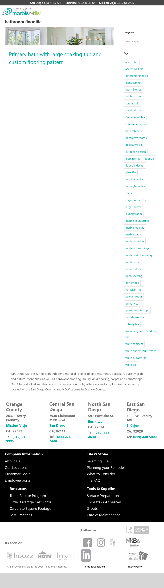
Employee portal (18, 480)
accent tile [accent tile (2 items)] (131, 62)
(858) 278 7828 (60, 438)
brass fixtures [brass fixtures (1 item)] (133, 89)
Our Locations (16, 467)
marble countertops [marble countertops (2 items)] (137, 220)
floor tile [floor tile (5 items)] (149, 158)
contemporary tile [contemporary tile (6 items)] (136, 124)
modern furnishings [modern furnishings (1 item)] (137, 248)
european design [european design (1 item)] (135, 152)
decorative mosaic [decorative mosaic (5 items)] (136, 138)
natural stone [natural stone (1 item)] (133, 269)
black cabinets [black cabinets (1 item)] (134, 82)
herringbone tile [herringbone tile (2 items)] (135, 186)
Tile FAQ (93, 480)
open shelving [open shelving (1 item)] (133, 276)
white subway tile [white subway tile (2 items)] (135, 358)
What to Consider (101, 473)
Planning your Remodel (106, 467)
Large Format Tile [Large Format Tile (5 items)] (136, 200)
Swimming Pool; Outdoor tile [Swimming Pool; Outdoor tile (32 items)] (140, 334)
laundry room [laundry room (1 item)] (133, 214)
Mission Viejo (16, 425)
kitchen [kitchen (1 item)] (129, 193)
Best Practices (21, 514)
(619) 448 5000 (145, 436)
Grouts (92, 508)
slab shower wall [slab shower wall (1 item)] (135, 317)
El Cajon (133, 425)
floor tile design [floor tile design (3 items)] (134, 165)
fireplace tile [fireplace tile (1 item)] (132, 158)
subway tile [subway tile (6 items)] (132, 324)
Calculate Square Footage (30, 508)
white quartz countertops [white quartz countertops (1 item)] (140, 351)
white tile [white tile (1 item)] (130, 364)
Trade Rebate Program (28, 495)
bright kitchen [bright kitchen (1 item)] (133, 96)
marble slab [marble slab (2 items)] (132, 234)
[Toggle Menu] (155, 12)
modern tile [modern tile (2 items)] (132, 262)
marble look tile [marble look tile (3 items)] (134, 227)
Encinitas (95, 421)
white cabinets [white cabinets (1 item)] (134, 344)
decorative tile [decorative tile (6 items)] (134, 145)
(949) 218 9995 (16, 438)
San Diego (57, 425)
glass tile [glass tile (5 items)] (130, 172)
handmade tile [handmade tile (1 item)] (134, 179)
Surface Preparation (103, 495)
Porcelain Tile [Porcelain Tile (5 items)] (133, 289)
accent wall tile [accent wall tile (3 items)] (134, 69)
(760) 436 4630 (98, 434)
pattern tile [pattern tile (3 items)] (132, 283)
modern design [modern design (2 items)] (134, 241)
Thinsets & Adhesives (104, 501)
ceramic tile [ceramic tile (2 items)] (132, 103)
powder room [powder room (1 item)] (133, 296)
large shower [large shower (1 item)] (133, 207)
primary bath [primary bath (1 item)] (133, 303)
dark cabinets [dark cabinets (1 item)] (133, 131)
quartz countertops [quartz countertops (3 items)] (137, 310)
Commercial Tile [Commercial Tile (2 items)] (135, 117)
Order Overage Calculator (30, 501)
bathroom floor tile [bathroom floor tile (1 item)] (136, 76)
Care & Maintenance (103, 514)
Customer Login (18, 473)
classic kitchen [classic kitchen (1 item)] (134, 110)
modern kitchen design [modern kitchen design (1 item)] (139, 255)
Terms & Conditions (94, 566)
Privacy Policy (134, 566)
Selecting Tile (98, 460)
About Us (12, 460)
